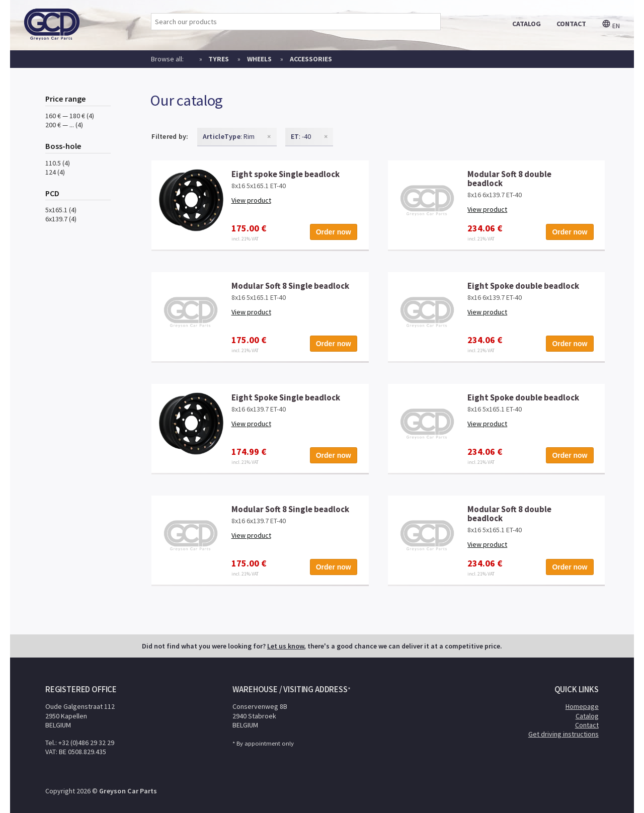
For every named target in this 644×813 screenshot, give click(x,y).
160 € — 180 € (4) (69, 115)
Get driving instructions (563, 734)
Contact (587, 724)
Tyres (218, 58)
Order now (333, 232)
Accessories (311, 58)
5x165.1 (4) (60, 209)
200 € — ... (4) (64, 124)
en (611, 25)
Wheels (259, 58)
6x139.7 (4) (60, 218)
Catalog (587, 715)
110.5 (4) (57, 163)
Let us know (285, 646)
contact (571, 23)
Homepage (582, 706)
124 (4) (55, 172)
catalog (526, 23)
